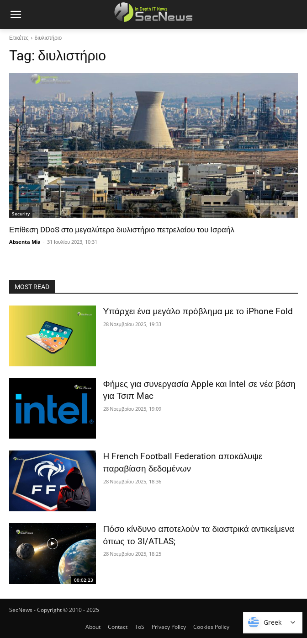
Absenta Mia (25, 241)
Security (21, 213)
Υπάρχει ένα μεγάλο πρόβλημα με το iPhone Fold (198, 311)
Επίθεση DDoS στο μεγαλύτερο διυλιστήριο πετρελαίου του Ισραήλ (121, 229)
